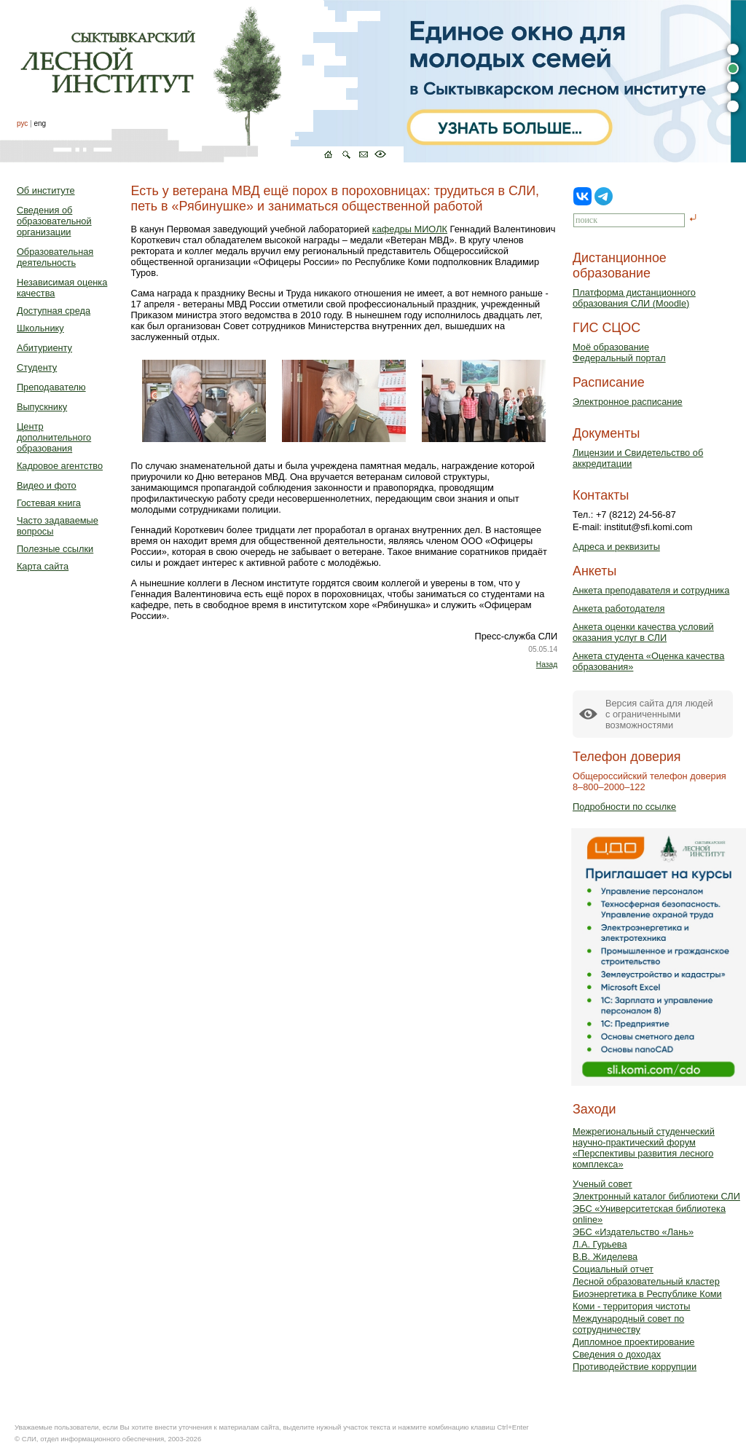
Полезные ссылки (55, 548)
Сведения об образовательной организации (54, 221)
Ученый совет (602, 1183)
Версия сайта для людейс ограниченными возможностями (659, 714)
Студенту (37, 367)
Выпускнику (42, 406)
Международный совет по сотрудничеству (628, 1324)
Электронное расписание (628, 401)
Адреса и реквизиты (616, 546)
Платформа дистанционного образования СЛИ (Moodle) (634, 298)
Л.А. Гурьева (600, 1244)
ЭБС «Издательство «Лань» (633, 1231)
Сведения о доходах (617, 1354)
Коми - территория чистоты (632, 1306)
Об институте (46, 190)
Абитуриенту (44, 347)
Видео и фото (46, 485)
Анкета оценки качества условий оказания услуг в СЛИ (643, 632)
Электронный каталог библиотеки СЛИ (656, 1196)
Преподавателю (51, 387)
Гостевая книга (49, 502)
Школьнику (40, 328)
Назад (546, 665)
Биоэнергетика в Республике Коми (647, 1293)
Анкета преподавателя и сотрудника (651, 590)
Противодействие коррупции (634, 1366)
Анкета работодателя (619, 608)
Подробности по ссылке (624, 806)
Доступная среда (53, 310)
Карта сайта (42, 566)
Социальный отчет (613, 1269)
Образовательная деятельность (55, 257)
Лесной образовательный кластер (646, 1281)
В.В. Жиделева (605, 1256)
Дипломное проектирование (634, 1341)
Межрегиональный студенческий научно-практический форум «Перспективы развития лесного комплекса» (644, 1148)
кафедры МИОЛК (409, 229)
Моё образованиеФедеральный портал (619, 352)
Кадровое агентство (60, 465)
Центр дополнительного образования (54, 437)
